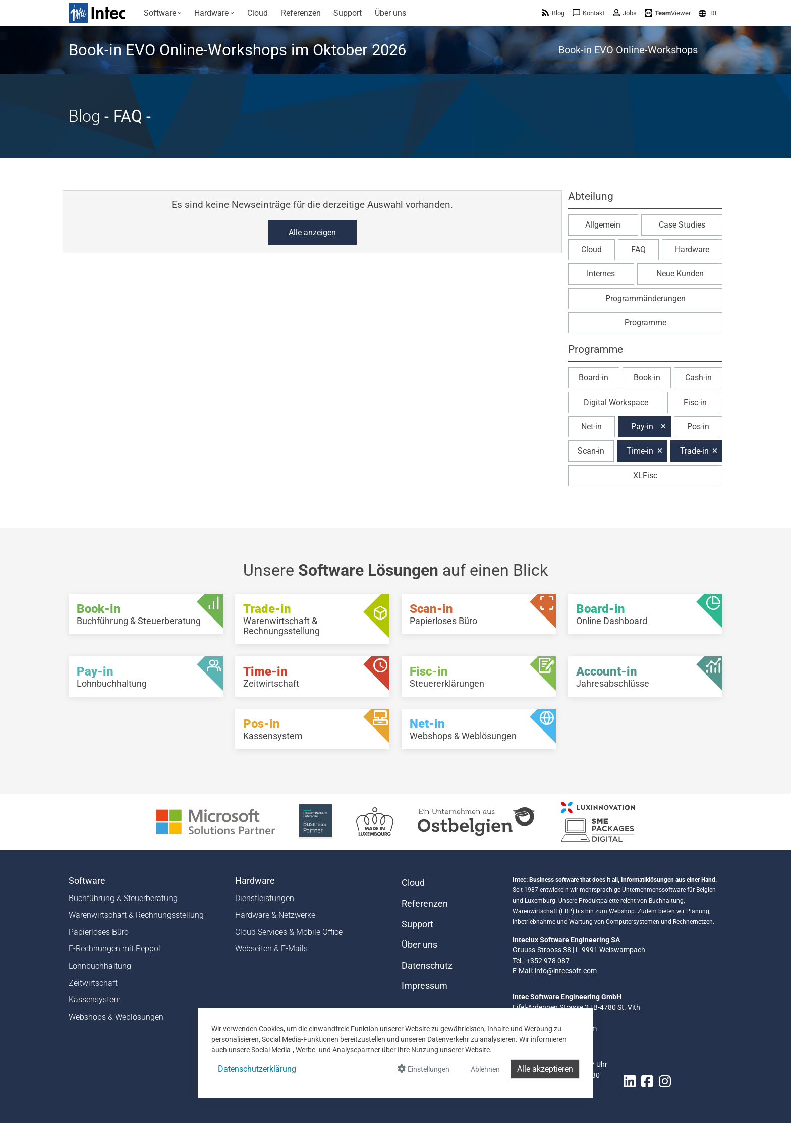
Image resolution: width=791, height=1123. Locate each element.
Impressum (424, 986)
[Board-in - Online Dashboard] (645, 614)
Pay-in (642, 426)
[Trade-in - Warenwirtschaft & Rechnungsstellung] (312, 619)
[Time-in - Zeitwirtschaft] (312, 676)
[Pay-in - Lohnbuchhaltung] (146, 676)
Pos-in (698, 426)
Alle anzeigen (312, 232)
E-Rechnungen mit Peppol (114, 948)
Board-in (593, 377)
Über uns (419, 945)
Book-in (647, 377)
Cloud (591, 249)
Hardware (692, 249)
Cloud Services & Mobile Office (289, 932)
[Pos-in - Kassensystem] (312, 729)
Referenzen (425, 904)
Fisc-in (695, 402)
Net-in (591, 426)
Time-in (640, 451)
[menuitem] (162, 13)
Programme (645, 322)
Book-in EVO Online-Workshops (628, 50)
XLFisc (645, 475)
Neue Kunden (680, 273)
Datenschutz (427, 966)
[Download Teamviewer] (668, 13)
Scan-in (591, 451)
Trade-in (694, 451)
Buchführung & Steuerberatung (123, 898)
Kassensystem (95, 999)
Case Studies (682, 225)
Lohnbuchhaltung (100, 966)
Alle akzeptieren (545, 1069)
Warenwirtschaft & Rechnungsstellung (136, 915)
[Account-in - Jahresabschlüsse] (645, 676)
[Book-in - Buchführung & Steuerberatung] (146, 614)
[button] (708, 13)
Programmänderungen (645, 298)
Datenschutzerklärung (257, 1069)
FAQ (638, 249)
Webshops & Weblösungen (116, 1017)
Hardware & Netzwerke (275, 915)
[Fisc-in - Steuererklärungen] (479, 676)
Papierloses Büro (99, 932)
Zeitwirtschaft (93, 983)
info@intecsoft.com (566, 971)
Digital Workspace (616, 402)
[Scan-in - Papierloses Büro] (479, 614)
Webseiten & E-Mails (271, 948)
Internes (601, 273)
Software (87, 881)
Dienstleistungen (264, 898)
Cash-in (698, 377)
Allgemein (602, 225)
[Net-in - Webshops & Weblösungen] (479, 729)
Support (417, 924)
